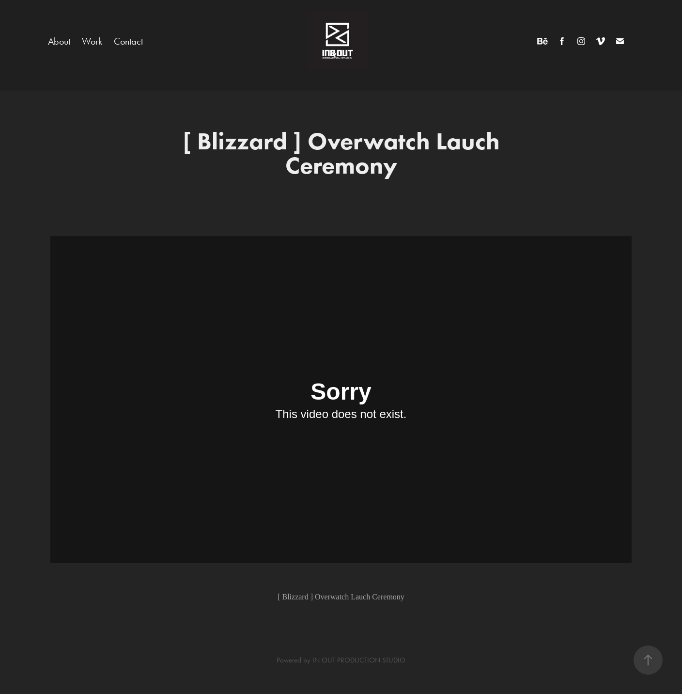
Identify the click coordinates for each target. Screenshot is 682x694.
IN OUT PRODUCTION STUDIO (358, 660)
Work (92, 41)
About (59, 41)
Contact (128, 41)
